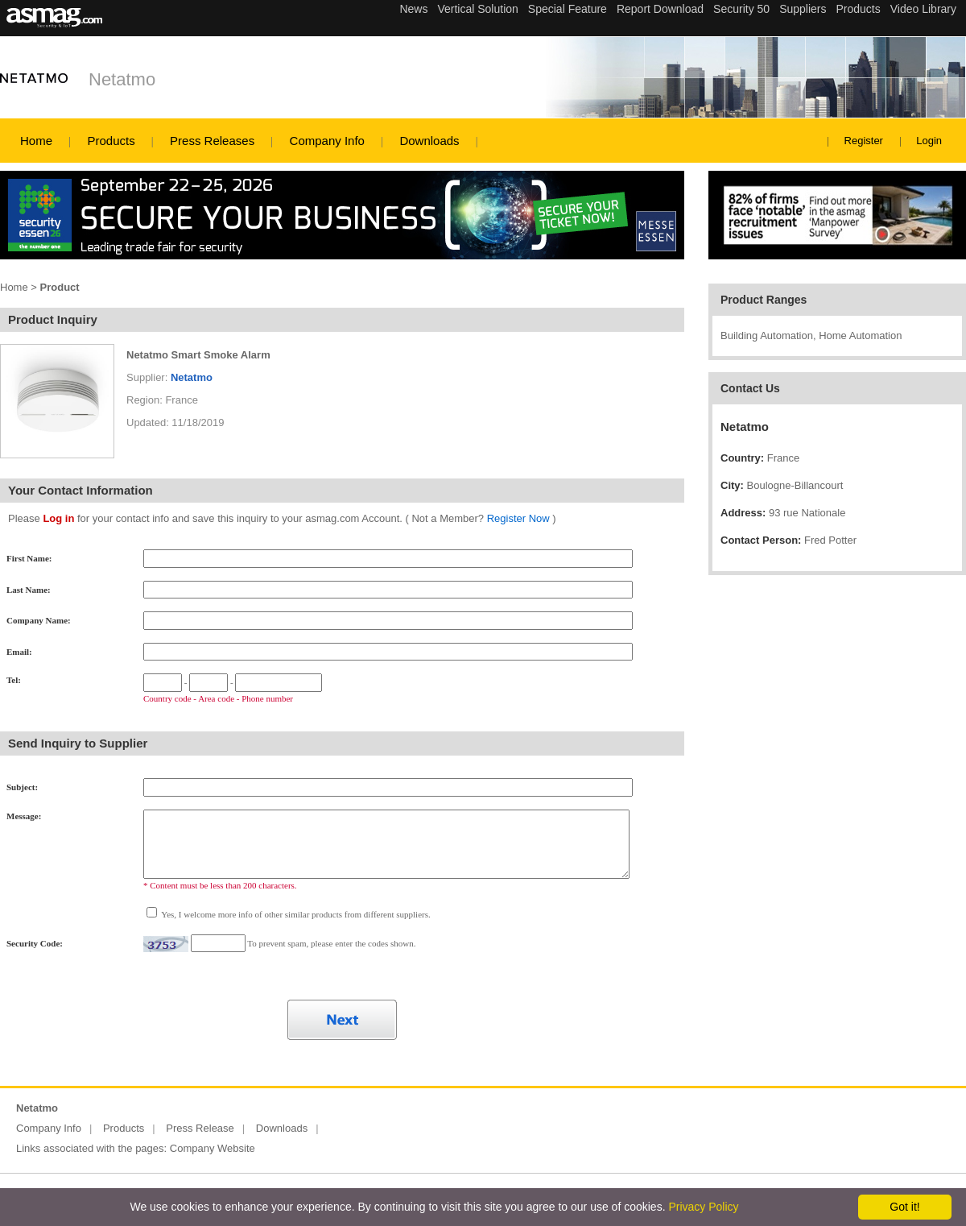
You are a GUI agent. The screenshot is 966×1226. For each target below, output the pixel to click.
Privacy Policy (703, 1206)
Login (929, 141)
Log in (58, 518)
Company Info (327, 140)
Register (863, 141)
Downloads (429, 140)
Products (110, 140)
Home (36, 140)
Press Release (200, 1128)
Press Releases (212, 140)
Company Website (212, 1148)
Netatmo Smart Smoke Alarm (198, 355)
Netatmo (122, 79)
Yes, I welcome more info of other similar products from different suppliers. (295, 914)
